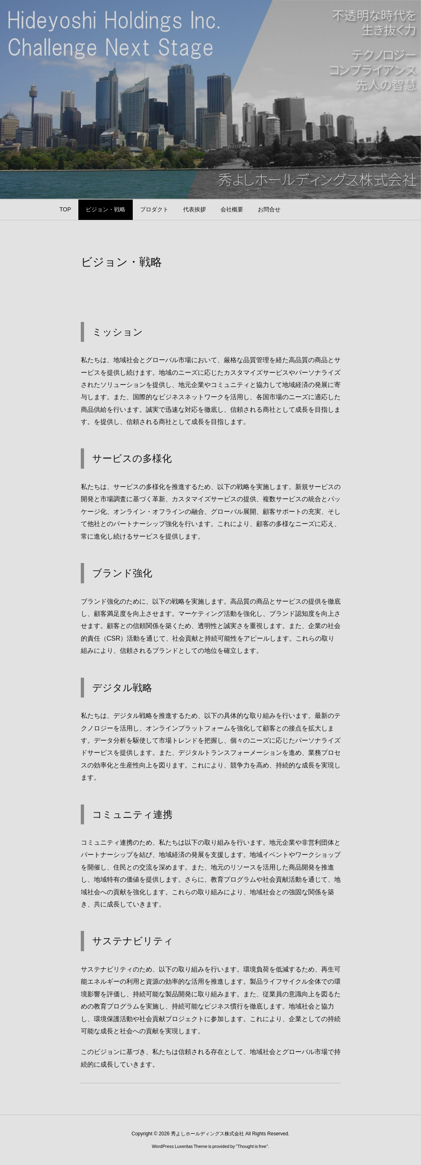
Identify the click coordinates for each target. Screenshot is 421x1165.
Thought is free (251, 1146)
